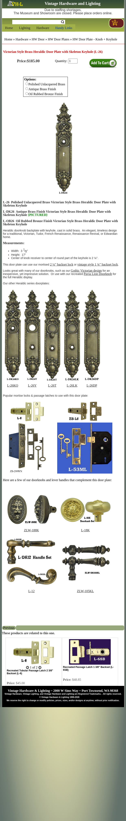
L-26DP (92, 385)
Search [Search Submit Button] (62, 22)
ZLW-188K (31, 530)
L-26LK (72, 385)
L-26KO (12, 385)
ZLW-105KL (85, 591)
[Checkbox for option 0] (26, 83)
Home (9, 28)
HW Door (38, 39)
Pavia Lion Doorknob (98, 274)
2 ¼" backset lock (61, 264)
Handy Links (63, 28)
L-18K (85, 530)
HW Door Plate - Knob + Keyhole (94, 39)
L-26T (52, 385)
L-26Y (32, 385)
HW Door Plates (58, 39)
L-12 (31, 591)
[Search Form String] (38, 22)
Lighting (24, 28)
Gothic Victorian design (86, 270)
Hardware (42, 28)
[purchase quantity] (73, 61)
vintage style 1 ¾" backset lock (97, 264)
